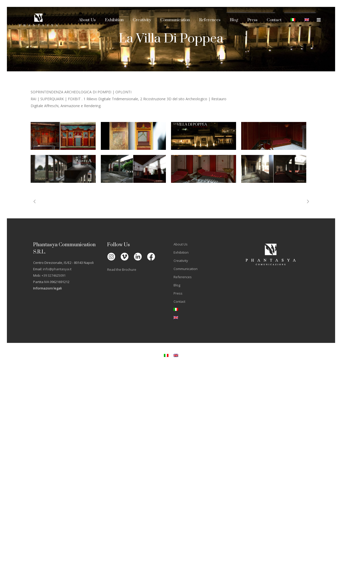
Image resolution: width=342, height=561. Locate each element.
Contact (179, 301)
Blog (177, 285)
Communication (186, 268)
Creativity (181, 260)
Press (178, 293)
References (183, 277)
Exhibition (181, 252)
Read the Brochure (121, 269)
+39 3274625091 (54, 275)
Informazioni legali (47, 288)
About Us (181, 244)
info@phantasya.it (57, 269)
